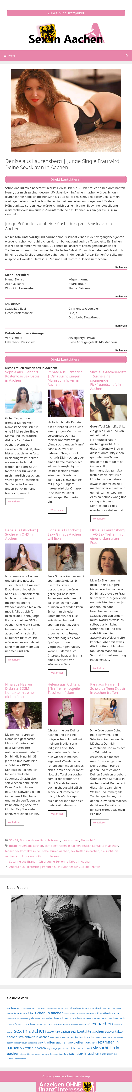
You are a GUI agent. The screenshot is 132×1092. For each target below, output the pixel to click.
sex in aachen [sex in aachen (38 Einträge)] (30, 1030)
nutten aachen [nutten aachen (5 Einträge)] (44, 1024)
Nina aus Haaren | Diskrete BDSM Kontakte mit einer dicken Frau (20, 690)
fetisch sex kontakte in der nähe (27, 851)
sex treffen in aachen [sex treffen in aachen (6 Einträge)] (33, 1048)
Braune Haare (29, 840)
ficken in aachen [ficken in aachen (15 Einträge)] (49, 1012)
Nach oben (121, 267)
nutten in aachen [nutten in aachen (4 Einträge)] (61, 1024)
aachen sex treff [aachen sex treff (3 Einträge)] (28, 1008)
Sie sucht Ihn (89, 840)
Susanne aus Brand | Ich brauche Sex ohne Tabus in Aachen (50, 861)
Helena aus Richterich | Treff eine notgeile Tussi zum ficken (65, 688)
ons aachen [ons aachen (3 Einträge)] (84, 1024)
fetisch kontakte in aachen (100, 846)
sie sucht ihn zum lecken (42, 856)
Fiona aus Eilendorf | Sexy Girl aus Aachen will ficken (64, 534)
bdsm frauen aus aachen (26, 846)
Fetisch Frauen (50, 840)
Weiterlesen (14, 501)
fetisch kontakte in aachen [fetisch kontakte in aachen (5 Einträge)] (96, 1008)
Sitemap (85, 1076)
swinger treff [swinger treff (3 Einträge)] (20, 1058)
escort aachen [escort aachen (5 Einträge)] (73, 1008)
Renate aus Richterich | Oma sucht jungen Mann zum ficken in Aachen (65, 378)
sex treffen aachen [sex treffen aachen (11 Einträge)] (53, 1042)
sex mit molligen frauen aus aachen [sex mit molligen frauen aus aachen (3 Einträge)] (22, 1043)
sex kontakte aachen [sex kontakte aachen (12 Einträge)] (87, 1031)
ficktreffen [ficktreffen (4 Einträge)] (91, 1013)
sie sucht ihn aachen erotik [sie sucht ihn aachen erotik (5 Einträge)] (77, 1048)
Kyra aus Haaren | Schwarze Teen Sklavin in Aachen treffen (108, 688)
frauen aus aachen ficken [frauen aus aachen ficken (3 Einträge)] (17, 1018)
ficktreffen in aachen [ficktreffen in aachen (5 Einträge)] (108, 1013)
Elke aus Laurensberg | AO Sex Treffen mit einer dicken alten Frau (107, 536)
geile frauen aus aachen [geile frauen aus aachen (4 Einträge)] (41, 1018)
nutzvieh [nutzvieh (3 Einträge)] (74, 1024)
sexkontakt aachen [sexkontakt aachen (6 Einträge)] (58, 1031)
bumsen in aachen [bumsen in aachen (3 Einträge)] (44, 1008)
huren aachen (59, 851)
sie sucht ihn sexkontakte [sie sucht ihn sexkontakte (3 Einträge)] (52, 1054)
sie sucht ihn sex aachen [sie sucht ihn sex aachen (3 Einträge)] (30, 1054)
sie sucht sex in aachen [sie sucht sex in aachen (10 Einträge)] (81, 1053)
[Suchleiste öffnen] (127, 55)
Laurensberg (70, 840)
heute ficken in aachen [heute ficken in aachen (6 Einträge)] (68, 1018)
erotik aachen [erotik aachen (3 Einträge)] (58, 1008)
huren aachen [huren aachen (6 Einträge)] (109, 1018)
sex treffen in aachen (85, 851)
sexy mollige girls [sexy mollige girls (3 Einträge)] (54, 1048)
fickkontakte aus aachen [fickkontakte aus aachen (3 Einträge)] (74, 1013)
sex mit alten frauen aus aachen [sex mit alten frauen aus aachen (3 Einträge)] (109, 1037)
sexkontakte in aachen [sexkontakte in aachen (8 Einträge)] (33, 1037)
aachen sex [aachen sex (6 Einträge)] (14, 1008)
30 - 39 (13, 840)
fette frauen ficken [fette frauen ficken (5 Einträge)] (23, 1013)
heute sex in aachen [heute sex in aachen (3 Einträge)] (91, 1018)
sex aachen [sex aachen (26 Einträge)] (101, 1024)
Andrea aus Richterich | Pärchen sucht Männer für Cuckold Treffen (54, 867)
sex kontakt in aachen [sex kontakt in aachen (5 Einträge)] (83, 1037)
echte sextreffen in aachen (63, 846)
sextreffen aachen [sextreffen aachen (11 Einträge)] (82, 1042)
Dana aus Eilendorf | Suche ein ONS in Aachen (21, 534)
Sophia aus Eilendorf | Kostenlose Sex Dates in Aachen (23, 376)
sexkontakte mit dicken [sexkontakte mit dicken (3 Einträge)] (60, 1037)
